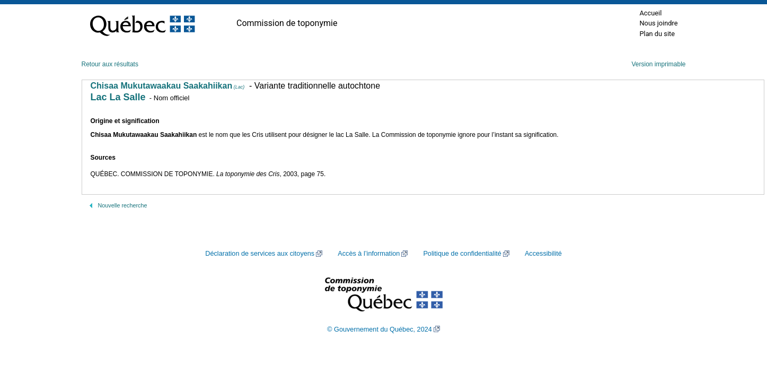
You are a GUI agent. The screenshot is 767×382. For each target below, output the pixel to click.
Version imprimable (658, 64)
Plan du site (657, 34)
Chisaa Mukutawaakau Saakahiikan (168, 85)
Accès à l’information (369, 253)
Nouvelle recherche (122, 205)
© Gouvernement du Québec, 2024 (379, 329)
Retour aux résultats (110, 64)
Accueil (650, 13)
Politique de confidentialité (462, 253)
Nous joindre (658, 23)
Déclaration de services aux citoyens (259, 253)
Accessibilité (543, 253)
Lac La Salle (118, 97)
